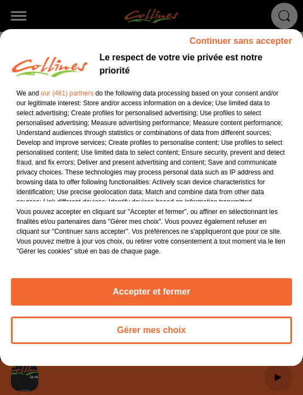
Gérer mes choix (151, 335)
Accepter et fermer (151, 296)
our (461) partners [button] (67, 98)
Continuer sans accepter (240, 45)
